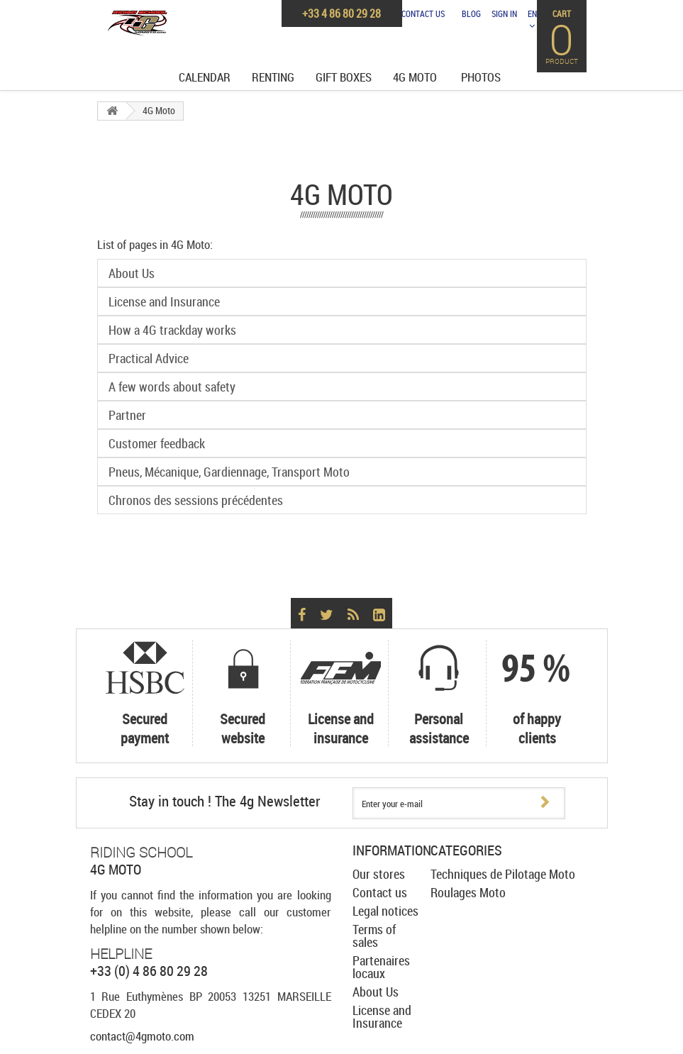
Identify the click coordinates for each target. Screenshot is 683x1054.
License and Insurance (164, 301)
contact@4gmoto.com (142, 1036)
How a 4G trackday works (172, 329)
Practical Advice (149, 358)
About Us (132, 273)
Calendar (205, 77)
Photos (481, 77)
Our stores (378, 873)
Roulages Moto (468, 892)
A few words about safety (172, 386)
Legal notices (385, 910)
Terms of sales (374, 935)
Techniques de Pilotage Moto (503, 873)
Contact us (423, 13)
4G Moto (415, 77)
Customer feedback (157, 443)
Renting (273, 77)
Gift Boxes (344, 77)
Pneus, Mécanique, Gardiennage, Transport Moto (229, 471)
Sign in (504, 13)
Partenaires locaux (381, 967)
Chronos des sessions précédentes (196, 500)
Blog (471, 13)
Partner (127, 414)
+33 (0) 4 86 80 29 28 (149, 970)
